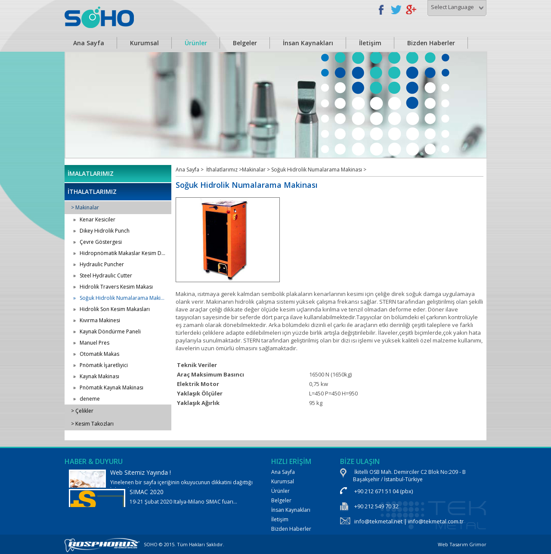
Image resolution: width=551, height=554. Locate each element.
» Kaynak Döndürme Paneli (107, 331)
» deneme (86, 398)
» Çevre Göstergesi (97, 242)
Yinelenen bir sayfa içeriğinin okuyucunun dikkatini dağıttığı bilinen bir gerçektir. (161, 484)
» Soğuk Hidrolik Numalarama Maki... (118, 298)
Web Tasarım (453, 544)
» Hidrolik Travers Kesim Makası (113, 286)
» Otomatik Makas (96, 354)
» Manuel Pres (91, 342)
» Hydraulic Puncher (98, 264)
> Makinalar (85, 207)
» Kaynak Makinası (96, 376)
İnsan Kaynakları (308, 43)
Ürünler (196, 43)
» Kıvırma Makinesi (96, 320)
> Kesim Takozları (92, 423)
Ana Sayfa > (190, 169)
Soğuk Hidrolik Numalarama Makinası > (318, 169)
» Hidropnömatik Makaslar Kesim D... (119, 253)
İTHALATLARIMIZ (92, 191)
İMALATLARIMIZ (91, 173)
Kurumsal (144, 43)
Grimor (477, 544)
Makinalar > (256, 169)
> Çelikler (82, 410)
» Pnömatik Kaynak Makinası (108, 387)
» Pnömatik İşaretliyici (100, 365)
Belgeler (245, 43)
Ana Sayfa (88, 43)
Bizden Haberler (431, 43)
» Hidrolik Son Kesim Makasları (111, 309)
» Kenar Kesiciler (94, 219)
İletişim (370, 43)
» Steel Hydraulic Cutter (102, 275)
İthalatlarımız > (224, 169)
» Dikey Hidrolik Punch (101, 230)
